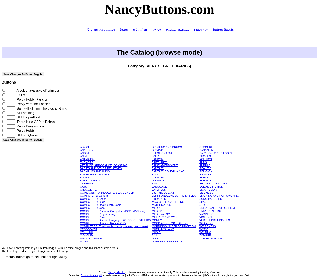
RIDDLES (205, 174)
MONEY (157, 220)
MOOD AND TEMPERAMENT (170, 223)
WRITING (205, 232)
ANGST (84, 153)
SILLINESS (206, 192)
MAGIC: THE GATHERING (168, 201)
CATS (83, 186)
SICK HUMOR (208, 189)
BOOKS (85, 177)
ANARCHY (86, 150)
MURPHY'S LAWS (163, 229)
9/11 (154, 235)
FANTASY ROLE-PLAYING (168, 171)
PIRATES (205, 156)
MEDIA (156, 207)
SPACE (203, 201)
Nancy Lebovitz (116, 272)
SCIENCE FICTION (211, 186)
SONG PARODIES (210, 198)
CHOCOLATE (88, 189)
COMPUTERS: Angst (93, 198)
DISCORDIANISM (91, 238)
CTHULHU (86, 232)
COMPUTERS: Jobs (92, 207)
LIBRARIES (159, 198)
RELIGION (205, 171)
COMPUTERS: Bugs (92, 201)
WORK (203, 229)
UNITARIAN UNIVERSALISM (217, 207)
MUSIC (156, 232)
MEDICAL (158, 211)
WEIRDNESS (207, 226)
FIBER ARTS (160, 162)
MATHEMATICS (161, 204)
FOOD (156, 174)
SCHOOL (205, 177)
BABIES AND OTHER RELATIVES (101, 168)
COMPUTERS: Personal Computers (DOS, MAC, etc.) (112, 211)
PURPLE (204, 165)
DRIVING (157, 150)
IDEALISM (158, 177)
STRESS (204, 204)
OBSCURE (206, 147)
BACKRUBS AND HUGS (95, 171)
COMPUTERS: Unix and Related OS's (103, 223)
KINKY (156, 183)
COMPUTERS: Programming (97, 214)
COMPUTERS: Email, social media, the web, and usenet (114, 226)
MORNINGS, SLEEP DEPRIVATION (174, 226)
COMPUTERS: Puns (92, 217)
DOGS (84, 241)
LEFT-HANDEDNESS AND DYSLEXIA (175, 195)
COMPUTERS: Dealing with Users (100, 204)
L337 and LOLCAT (163, 192)
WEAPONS (206, 223)
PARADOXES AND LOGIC (215, 153)
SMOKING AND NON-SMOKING (219, 195)
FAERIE (156, 156)
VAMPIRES (206, 214)
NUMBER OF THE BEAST (168, 241)
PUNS (203, 162)
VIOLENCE (206, 217)
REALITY (205, 168)
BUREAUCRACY (90, 180)
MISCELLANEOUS (210, 238)
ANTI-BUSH (87, 159)
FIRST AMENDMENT (165, 165)
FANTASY (158, 168)
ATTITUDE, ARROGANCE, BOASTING (103, 165)
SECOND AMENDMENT (214, 183)
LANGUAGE (159, 186)
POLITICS (205, 159)
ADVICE (85, 147)
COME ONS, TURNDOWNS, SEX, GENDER (107, 192)
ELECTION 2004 (162, 153)
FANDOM (157, 159)
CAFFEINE (86, 183)
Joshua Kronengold (91, 275)
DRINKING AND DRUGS (167, 147)
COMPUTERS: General (94, 195)
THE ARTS (86, 162)
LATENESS (159, 189)
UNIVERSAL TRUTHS (212, 211)
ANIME (84, 156)
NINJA (156, 238)
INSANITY (158, 180)
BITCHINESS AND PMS (94, 174)
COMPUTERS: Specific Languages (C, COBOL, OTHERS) (115, 220)
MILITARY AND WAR (164, 217)
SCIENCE (205, 180)
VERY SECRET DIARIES (214, 220)
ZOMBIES (205, 235)
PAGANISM (206, 150)
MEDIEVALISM (161, 214)
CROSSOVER (88, 229)
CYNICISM (86, 235)
